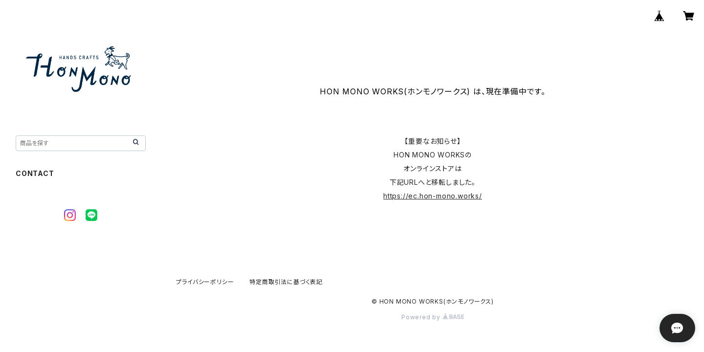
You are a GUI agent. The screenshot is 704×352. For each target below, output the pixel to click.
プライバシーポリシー (205, 282)
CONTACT (35, 173)
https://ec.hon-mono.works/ (432, 196)
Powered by (432, 317)
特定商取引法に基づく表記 (286, 282)
